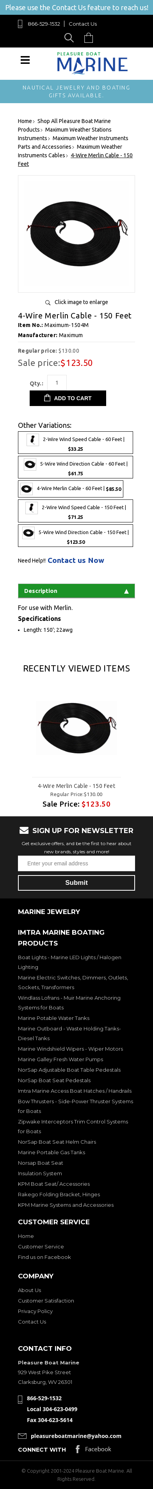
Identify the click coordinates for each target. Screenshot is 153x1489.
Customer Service (41, 1246)
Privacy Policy (35, 1311)
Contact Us (83, 24)
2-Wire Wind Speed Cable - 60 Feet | (76, 443)
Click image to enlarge (81, 302)
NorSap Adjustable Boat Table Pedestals (69, 1070)
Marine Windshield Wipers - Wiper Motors (70, 1049)
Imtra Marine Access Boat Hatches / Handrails (75, 1091)
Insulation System (40, 1173)
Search (70, 37)
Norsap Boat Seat (40, 1163)
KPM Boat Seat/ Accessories (54, 1184)
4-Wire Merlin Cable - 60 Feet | (70, 489)
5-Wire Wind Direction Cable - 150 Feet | (75, 536)
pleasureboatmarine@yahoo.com (76, 1436)
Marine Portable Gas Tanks (51, 1152)
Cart (90, 37)
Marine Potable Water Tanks (53, 1018)
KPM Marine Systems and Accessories (66, 1205)
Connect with (42, 1449)
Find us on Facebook (44, 1257)
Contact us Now (76, 560)
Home (26, 1236)
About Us (29, 1290)
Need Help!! (32, 560)
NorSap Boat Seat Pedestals (54, 1080)
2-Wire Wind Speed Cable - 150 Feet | (75, 511)
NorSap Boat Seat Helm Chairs (57, 1142)
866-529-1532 (44, 24)
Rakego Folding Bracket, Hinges (59, 1194)
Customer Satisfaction (46, 1300)
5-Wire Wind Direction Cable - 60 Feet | (76, 467)
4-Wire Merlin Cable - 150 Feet (77, 786)
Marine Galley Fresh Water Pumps (60, 1059)
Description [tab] (76, 590)
